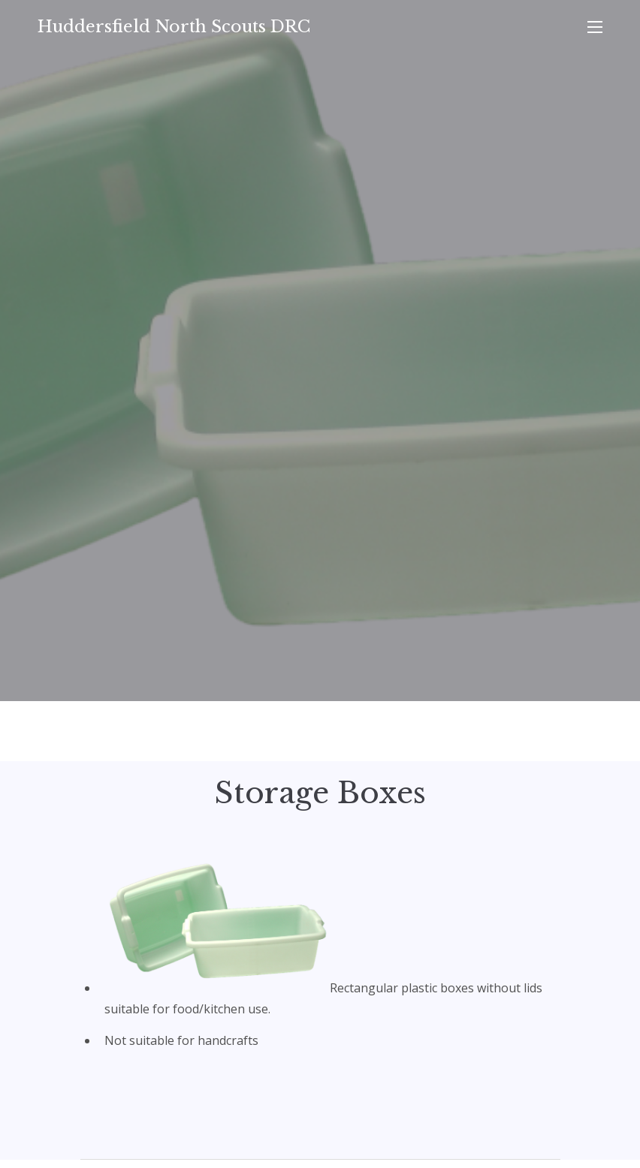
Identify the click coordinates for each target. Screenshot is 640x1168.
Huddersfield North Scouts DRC (174, 27)
